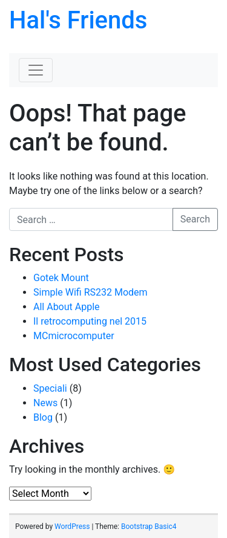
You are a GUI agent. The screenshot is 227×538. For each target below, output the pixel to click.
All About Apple (66, 307)
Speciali (50, 388)
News (45, 403)
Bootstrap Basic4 (148, 526)
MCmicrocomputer (73, 336)
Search (195, 219)
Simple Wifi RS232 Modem (90, 292)
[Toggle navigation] (36, 70)
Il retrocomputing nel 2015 (89, 321)
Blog (43, 417)
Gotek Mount (61, 278)
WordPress (72, 526)
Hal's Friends (78, 20)
